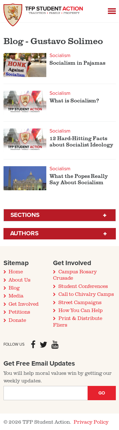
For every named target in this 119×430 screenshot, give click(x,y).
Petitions (19, 311)
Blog (14, 287)
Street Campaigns (80, 302)
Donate (17, 319)
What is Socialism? (74, 100)
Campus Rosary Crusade (75, 274)
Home (16, 271)
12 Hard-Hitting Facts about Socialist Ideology (81, 141)
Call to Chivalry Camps (86, 293)
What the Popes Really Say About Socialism (79, 179)
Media (16, 295)
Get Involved (23, 303)
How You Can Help (80, 310)
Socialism (60, 55)
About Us (19, 279)
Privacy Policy (91, 421)
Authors (24, 233)
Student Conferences (83, 286)
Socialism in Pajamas (77, 63)
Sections (25, 215)
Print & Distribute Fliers (77, 321)
